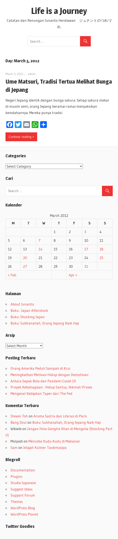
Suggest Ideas (22, 489)
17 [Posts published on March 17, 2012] (86, 249)
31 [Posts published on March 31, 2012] (86, 266)
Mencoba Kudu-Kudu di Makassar (54, 441)
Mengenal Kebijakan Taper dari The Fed (41, 393)
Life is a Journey (63, 11)
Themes (17, 501)
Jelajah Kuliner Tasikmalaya (45, 447)
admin (31, 74)
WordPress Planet (24, 514)
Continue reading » (21, 137)
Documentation (23, 470)
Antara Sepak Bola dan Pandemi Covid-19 (43, 381)
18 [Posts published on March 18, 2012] (101, 249)
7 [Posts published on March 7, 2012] (39, 240)
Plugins (16, 476)
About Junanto (22, 304)
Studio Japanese (23, 483)
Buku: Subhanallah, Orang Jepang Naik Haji (45, 323)
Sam (14, 447)
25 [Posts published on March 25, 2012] (101, 257)
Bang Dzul (19, 422)
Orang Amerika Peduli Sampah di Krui (40, 368)
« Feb (12, 275)
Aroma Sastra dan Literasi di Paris (60, 416)
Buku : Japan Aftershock (29, 310)
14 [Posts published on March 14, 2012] (40, 249)
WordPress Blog (23, 508)
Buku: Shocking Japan (28, 317)
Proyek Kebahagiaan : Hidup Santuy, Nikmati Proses (51, 387)
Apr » (73, 275)
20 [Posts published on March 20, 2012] (25, 257)
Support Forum (23, 495)
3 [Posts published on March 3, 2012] (85, 231)
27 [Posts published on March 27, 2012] (25, 266)
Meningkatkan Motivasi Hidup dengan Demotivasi (49, 374)
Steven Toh (19, 416)
